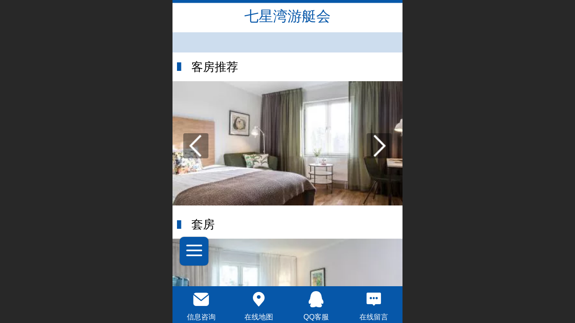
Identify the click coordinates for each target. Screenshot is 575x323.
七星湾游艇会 (287, 16)
